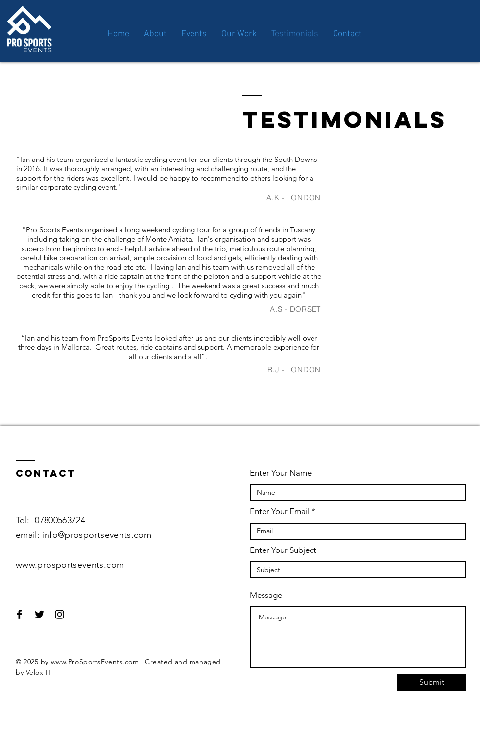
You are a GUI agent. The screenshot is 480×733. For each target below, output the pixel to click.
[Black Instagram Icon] (59, 614)
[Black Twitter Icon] (39, 614)
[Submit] (431, 682)
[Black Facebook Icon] (19, 614)
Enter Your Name (281, 473)
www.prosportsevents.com (70, 564)
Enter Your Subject (283, 550)
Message (266, 595)
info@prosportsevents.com (97, 534)
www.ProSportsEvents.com (95, 661)
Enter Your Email (280, 511)
